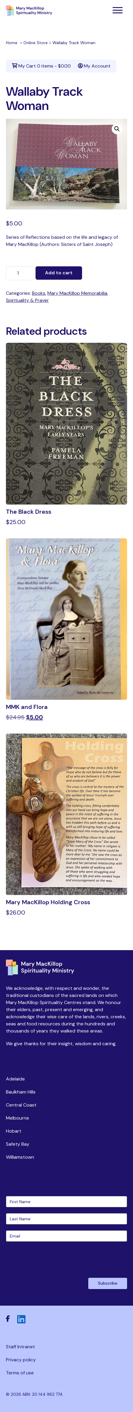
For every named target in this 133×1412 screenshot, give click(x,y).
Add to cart (59, 273)
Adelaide (15, 1079)
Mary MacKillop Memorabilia (77, 293)
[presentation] (51, 1259)
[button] (117, 129)
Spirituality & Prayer (27, 300)
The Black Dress (28, 512)
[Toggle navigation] (117, 11)
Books (38, 293)
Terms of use (20, 1373)
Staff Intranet (20, 1347)
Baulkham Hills (21, 1092)
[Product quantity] (20, 273)
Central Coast (21, 1105)
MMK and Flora (27, 707)
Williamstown (20, 1157)
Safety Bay (17, 1144)
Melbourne (17, 1118)
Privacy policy (21, 1360)
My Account (94, 66)
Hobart (13, 1131)
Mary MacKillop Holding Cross (48, 902)
